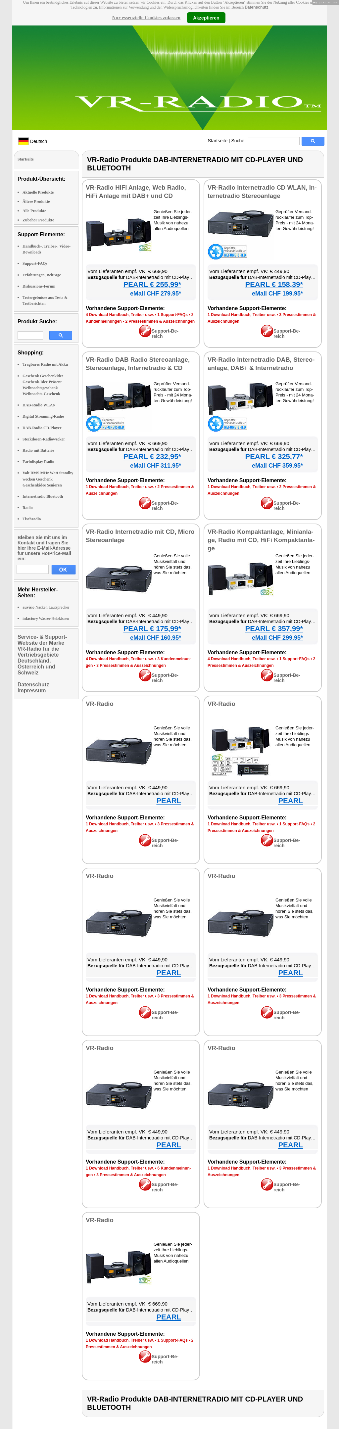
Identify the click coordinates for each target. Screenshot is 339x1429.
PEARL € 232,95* (152, 456)
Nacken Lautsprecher (46, 607)
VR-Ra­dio (100, 703)
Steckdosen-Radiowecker (44, 439)
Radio (28, 507)
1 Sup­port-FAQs (172, 314)
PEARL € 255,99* (152, 284)
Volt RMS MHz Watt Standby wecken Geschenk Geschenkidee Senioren (48, 479)
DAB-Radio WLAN (39, 405)
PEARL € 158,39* (274, 284)
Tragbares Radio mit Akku (45, 364)
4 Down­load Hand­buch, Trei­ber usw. (120, 314)
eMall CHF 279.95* (155, 293)
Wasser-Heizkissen (46, 618)
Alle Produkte (34, 210)
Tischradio (32, 519)
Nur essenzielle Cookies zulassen (146, 17)
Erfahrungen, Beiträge (42, 275)
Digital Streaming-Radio (43, 416)
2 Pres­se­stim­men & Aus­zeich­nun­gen (160, 321)
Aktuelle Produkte (38, 192)
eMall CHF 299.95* (277, 637)
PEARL (168, 801)
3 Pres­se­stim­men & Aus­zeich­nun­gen (131, 665)
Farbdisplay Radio (38, 461)
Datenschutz (256, 7)
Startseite (217, 140)
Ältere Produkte (36, 201)
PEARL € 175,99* (152, 628)
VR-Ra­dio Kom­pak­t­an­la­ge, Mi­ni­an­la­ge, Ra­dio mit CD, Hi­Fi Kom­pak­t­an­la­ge (261, 540)
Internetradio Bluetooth (43, 496)
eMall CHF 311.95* (155, 465)
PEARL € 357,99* (274, 628)
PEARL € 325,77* (274, 456)
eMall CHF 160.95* (155, 637)
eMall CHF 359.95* (277, 465)
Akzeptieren (206, 17)
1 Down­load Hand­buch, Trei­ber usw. (242, 314)
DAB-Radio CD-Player (42, 428)
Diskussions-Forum (39, 286)
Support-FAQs (35, 263)
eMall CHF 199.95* (277, 293)
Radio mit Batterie (38, 450)
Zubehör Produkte (38, 220)
